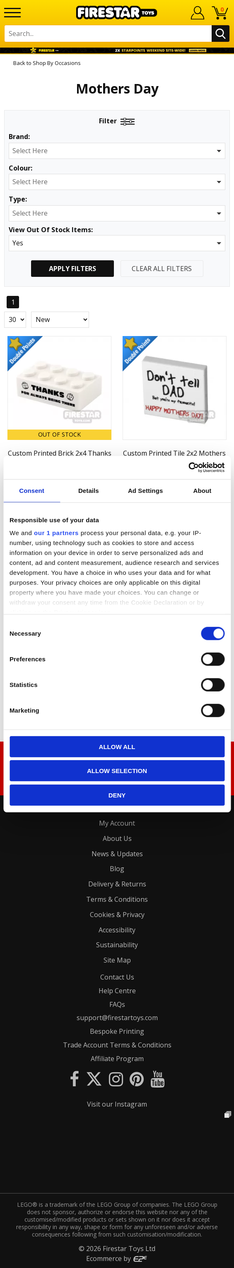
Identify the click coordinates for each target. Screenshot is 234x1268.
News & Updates (117, 853)
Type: (18, 199)
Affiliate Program (117, 1058)
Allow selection (117, 770)
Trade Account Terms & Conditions (117, 1044)
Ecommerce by (117, 1258)
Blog (117, 868)
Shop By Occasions (57, 63)
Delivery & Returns (117, 884)
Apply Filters (72, 268)
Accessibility (117, 929)
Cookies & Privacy (117, 914)
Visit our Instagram (117, 1104)
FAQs (117, 1004)
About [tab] (202, 490)
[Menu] (12, 12)
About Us (117, 838)
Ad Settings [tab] (145, 490)
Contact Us (117, 977)
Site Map (117, 960)
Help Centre (117, 990)
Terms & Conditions (117, 899)
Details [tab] (88, 490)
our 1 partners (56, 532)
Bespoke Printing (117, 1031)
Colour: (20, 168)
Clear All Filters (162, 268)
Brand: (19, 136)
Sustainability (117, 944)
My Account (117, 823)
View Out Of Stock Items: (51, 230)
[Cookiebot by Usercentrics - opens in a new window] (188, 467)
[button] (117, 151)
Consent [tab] (31, 490)
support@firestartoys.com (117, 1017)
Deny (117, 794)
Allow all (117, 746)
